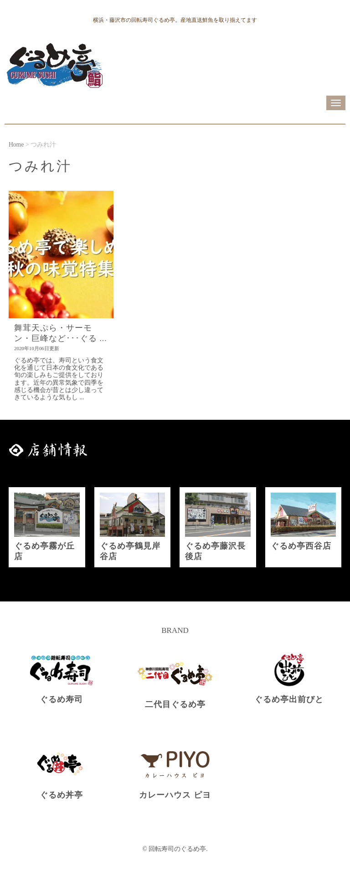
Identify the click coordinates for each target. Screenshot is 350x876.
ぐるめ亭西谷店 (301, 545)
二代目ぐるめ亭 (175, 704)
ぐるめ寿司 (61, 699)
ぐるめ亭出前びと (289, 699)
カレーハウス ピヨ (175, 795)
